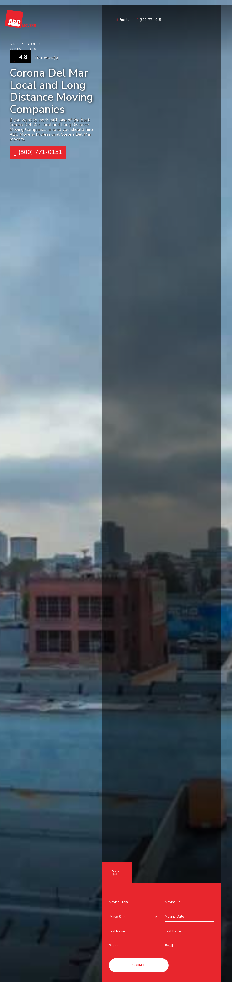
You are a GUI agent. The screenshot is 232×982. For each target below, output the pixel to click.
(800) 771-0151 (37, 152)
